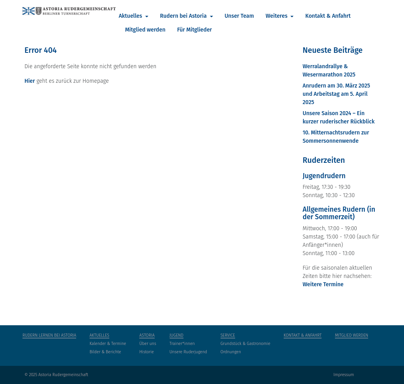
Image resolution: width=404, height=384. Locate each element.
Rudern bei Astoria (184, 16)
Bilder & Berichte (105, 351)
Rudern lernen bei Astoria (49, 335)
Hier (29, 81)
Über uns (147, 343)
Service (228, 335)
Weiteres (277, 16)
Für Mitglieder (194, 29)
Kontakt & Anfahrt (328, 16)
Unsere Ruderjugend (188, 351)
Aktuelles (131, 16)
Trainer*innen (182, 343)
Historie (146, 351)
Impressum (343, 374)
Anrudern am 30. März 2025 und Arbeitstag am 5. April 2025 (336, 94)
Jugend (176, 335)
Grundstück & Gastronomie (245, 343)
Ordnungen (231, 351)
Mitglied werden (145, 29)
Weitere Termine (323, 284)
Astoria (147, 335)
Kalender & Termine (108, 343)
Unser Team (239, 16)
